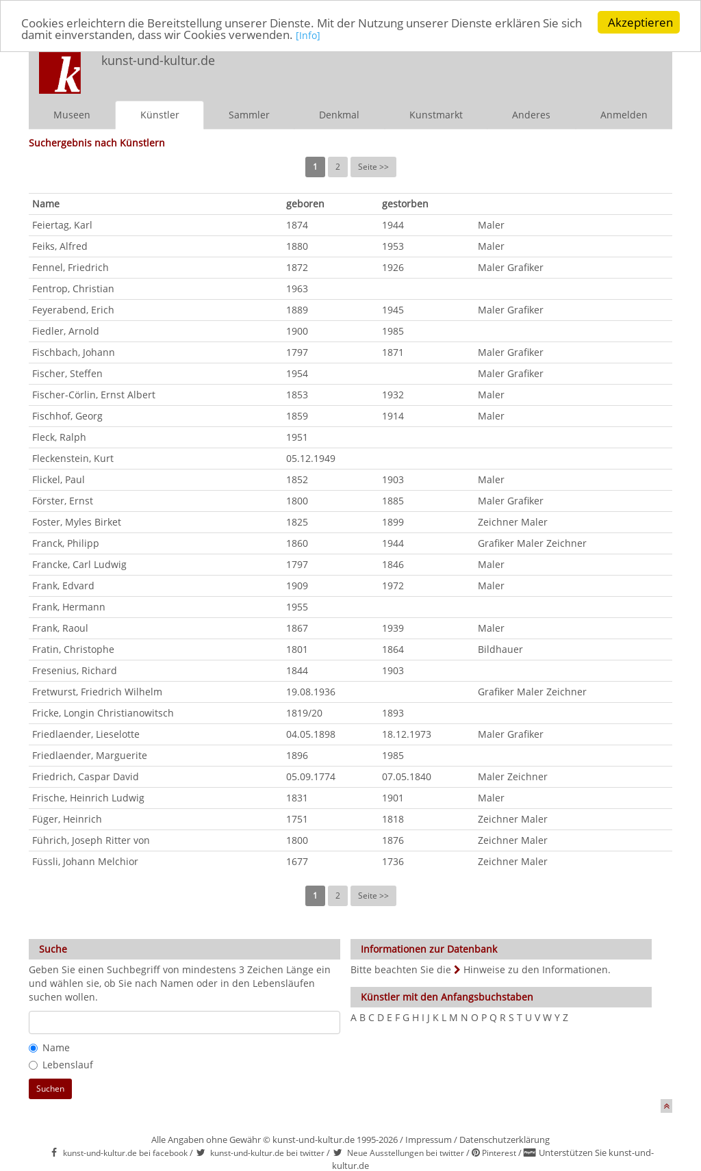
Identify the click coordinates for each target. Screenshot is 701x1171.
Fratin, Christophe (73, 649)
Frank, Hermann (68, 606)
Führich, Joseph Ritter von (91, 840)
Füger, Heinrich (67, 818)
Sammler (249, 114)
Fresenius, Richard (74, 670)
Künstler (159, 114)
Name (49, 1047)
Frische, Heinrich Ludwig (88, 797)
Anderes (531, 114)
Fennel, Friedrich (70, 267)
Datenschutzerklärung (504, 1139)
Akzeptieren (640, 22)
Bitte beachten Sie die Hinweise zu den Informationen (479, 969)
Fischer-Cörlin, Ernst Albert (93, 394)
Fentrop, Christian (73, 288)
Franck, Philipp (65, 543)
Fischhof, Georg (67, 415)
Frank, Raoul (60, 627)
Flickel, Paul (58, 479)
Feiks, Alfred (60, 246)
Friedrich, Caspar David (85, 776)
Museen (71, 114)
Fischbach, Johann (73, 352)
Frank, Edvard (63, 585)
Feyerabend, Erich (73, 309)
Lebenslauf (61, 1064)
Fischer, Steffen (67, 373)
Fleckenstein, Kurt (73, 458)
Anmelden (624, 114)
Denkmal (339, 114)
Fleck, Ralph (59, 436)
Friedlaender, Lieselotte (86, 734)
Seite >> (373, 166)
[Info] (308, 34)
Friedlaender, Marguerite (89, 755)
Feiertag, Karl (62, 224)
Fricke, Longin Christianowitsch (103, 712)
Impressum (428, 1139)
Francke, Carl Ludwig (79, 564)
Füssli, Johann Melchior (85, 861)
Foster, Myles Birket (76, 521)
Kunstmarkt (436, 114)
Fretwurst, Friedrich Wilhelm (97, 691)
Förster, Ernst (62, 500)
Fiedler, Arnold (65, 330)
